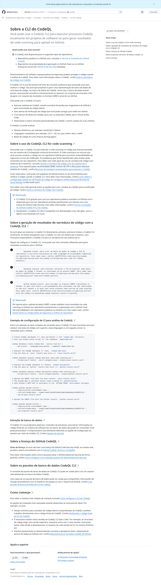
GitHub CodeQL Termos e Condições (59, 450)
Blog (80, 576)
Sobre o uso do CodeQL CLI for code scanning (42, 144)
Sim (15, 558)
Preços (54, 576)
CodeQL (65, 18)
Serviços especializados (68, 576)
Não (25, 558)
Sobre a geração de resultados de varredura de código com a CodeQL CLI (51, 224)
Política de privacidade (17, 562)
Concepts (37, 18)
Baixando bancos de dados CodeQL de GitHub (70, 534)
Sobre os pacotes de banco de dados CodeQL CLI (44, 465)
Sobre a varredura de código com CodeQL (44, 190)
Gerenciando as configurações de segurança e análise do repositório (43, 313)
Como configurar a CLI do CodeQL (75, 498)
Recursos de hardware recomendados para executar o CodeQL (62, 169)
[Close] (154, 3)
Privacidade (39, 576)
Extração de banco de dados (27, 420)
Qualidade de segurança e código (18, 18)
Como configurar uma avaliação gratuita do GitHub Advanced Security (55, 457)
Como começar (22, 492)
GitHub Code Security (46, 67)
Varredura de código (51, 18)
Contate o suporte (66, 560)
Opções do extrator (55, 433)
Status (48, 576)
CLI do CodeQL (76, 18)
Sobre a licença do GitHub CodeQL (35, 441)
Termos (30, 576)
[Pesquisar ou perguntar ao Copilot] (85, 12)
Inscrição (153, 12)
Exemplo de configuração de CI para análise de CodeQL (43, 320)
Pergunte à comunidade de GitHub (72, 557)
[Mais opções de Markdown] (128, 31)
